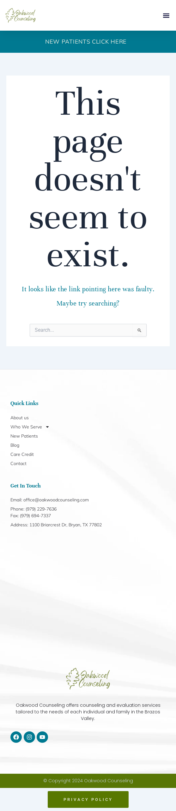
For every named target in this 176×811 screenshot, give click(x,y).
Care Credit (22, 454)
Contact (18, 463)
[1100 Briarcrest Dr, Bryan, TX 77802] (87, 598)
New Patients (24, 436)
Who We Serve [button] (30, 427)
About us (19, 418)
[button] (166, 15)
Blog (14, 445)
